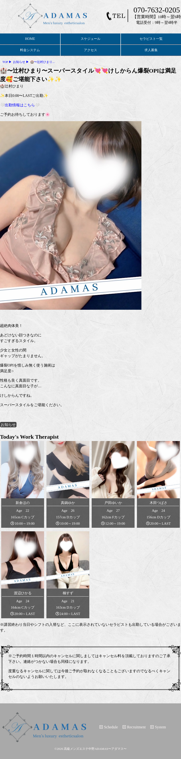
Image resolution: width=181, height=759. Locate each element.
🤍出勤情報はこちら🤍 (20, 105)
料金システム (30, 50)
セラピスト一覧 (151, 39)
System (158, 727)
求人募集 (151, 50)
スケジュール (90, 39)
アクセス (90, 50)
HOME (30, 39)
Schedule (108, 727)
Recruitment (134, 727)
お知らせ (8, 425)
